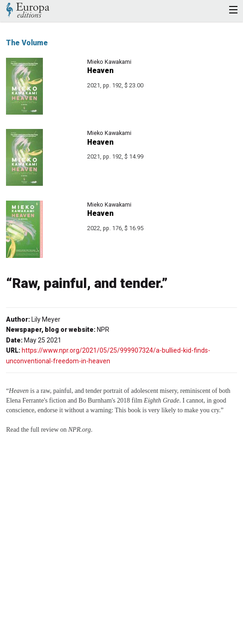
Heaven (100, 70)
